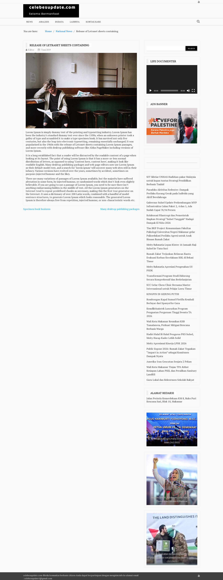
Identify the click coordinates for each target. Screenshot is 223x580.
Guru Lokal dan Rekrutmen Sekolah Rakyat (170, 380)
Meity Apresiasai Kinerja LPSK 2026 (166, 343)
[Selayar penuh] (193, 90)
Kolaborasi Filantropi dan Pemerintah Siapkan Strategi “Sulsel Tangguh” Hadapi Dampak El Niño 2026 (170, 219)
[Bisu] (188, 90)
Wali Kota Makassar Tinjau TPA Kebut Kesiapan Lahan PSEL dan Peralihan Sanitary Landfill (171, 370)
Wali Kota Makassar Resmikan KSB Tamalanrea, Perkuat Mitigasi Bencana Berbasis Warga (168, 325)
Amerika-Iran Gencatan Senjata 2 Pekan (169, 361)
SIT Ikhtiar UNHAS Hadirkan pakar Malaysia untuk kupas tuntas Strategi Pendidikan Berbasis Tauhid (171, 180)
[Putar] (150, 90)
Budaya (59, 21)
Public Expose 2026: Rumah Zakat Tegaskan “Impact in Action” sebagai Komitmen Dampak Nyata (170, 352)
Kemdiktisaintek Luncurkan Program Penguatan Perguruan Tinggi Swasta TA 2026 (169, 312)
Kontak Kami (93, 21)
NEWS (29, 21)
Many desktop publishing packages (119, 209)
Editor (31, 49)
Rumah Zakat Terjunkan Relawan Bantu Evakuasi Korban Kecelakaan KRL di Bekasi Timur (169, 257)
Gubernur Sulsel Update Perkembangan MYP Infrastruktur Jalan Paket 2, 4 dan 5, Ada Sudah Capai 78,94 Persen (171, 206)
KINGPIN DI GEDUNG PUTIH (162, 294)
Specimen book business (36, 209)
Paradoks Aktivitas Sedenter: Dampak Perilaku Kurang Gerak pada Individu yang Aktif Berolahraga (170, 193)
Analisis (44, 21)
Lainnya (75, 21)
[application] (171, 79)
